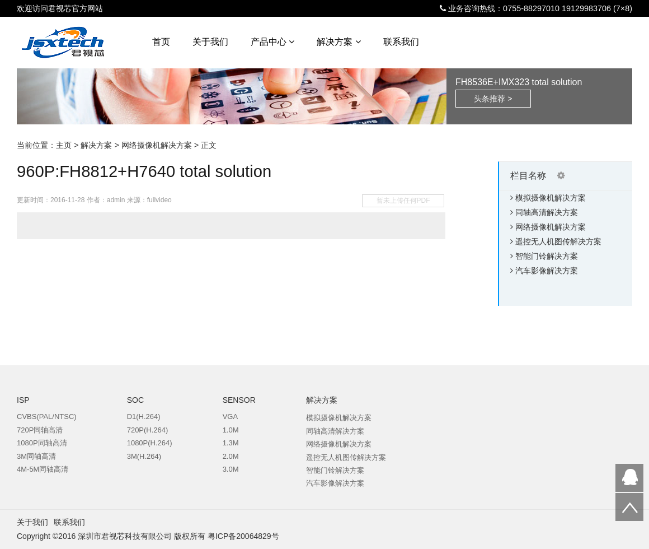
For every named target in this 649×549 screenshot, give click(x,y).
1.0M (231, 430)
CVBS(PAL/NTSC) (47, 416)
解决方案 (338, 41)
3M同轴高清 (36, 456)
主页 (64, 145)
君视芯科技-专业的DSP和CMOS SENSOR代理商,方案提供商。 (79, 44)
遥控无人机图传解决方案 (558, 241)
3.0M (231, 469)
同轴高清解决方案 (546, 212)
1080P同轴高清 (42, 443)
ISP (23, 400)
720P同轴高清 (40, 430)
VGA (230, 416)
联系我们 (401, 41)
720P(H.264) (147, 430)
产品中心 (272, 41)
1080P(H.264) (149, 443)
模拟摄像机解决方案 (550, 197)
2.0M (231, 456)
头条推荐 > (493, 98)
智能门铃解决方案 (546, 256)
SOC (135, 400)
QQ (629, 478)
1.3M (231, 443)
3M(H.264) (144, 456)
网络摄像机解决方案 (156, 145)
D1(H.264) (144, 416)
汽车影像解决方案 (546, 270)
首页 (161, 41)
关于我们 (210, 41)
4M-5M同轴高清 (42, 469)
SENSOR (239, 400)
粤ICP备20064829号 (243, 536)
